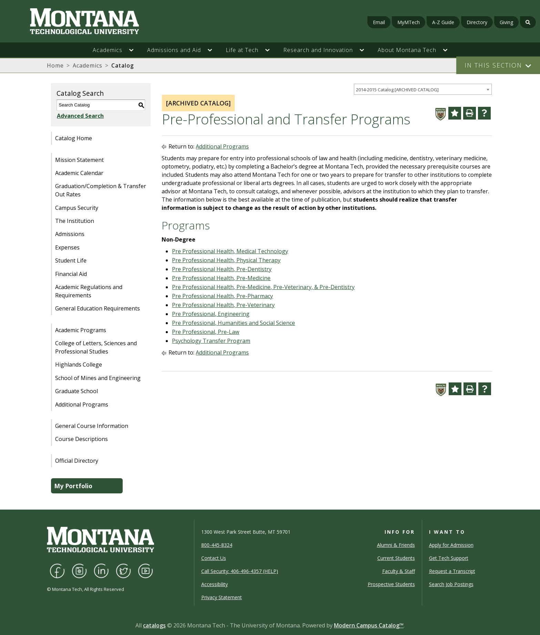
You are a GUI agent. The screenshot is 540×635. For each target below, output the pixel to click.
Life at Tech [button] (242, 50)
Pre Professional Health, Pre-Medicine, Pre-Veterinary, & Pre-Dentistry (263, 287)
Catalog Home (73, 138)
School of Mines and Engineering (98, 378)
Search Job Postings (451, 584)
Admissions (69, 234)
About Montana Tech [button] (407, 50)
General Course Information (91, 426)
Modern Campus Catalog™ (369, 625)
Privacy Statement (221, 597)
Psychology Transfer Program (211, 341)
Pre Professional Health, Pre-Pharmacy (222, 296)
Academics (87, 65)
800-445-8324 (216, 545)
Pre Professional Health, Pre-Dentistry (222, 269)
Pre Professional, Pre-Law (205, 332)
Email (379, 22)
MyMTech (408, 22)
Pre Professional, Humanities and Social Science (233, 323)
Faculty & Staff (398, 571)
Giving (506, 22)
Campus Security (76, 208)
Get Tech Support (448, 558)
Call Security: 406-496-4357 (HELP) (239, 571)
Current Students (396, 558)
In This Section (493, 65)
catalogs (154, 625)
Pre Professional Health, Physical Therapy (226, 260)
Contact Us (213, 558)
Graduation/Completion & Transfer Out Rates (100, 190)
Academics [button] (107, 50)
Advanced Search (80, 116)
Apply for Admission (451, 545)
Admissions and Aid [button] (174, 50)
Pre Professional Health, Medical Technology (230, 251)
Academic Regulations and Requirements (88, 291)
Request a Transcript (452, 571)
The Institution (74, 221)
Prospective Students (391, 584)
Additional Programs (81, 404)
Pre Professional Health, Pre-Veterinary (223, 305)
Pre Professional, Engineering (210, 314)
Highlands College (78, 364)
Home (55, 65)
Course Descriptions (81, 439)
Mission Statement (79, 160)
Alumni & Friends (396, 545)
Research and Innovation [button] (318, 50)
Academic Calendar (79, 173)
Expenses (67, 247)
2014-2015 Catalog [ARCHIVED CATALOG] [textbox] (397, 89)
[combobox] (423, 89)
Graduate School (76, 391)
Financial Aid (71, 274)
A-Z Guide (443, 22)
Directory (477, 22)
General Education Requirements (97, 308)
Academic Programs (80, 330)
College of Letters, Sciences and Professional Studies (96, 347)
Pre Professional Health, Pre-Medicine (221, 278)
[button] (134, 50)
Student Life (70, 260)
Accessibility (214, 584)
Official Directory (76, 460)
